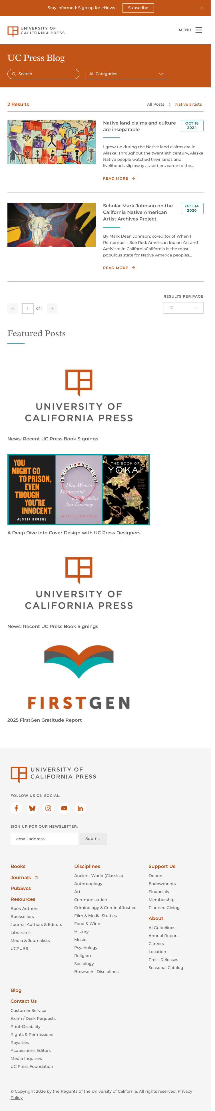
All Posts (155, 104)
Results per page (183, 296)
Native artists (188, 104)
